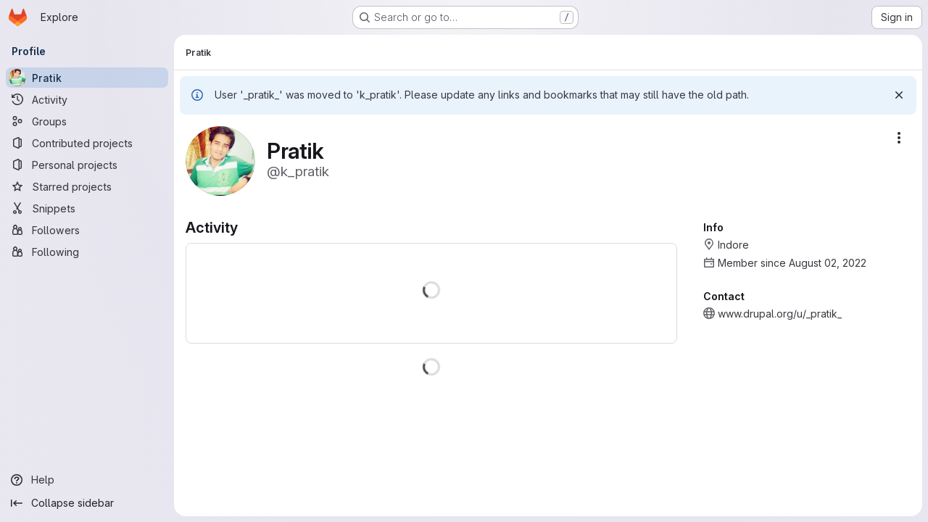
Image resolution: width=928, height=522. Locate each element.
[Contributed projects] (87, 143)
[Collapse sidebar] (87, 503)
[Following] (87, 251)
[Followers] (87, 230)
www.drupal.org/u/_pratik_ (780, 313)
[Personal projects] (87, 164)
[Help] (87, 480)
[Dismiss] (899, 95)
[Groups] (87, 121)
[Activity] (87, 99)
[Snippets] (87, 208)
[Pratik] (87, 77)
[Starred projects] (87, 186)
